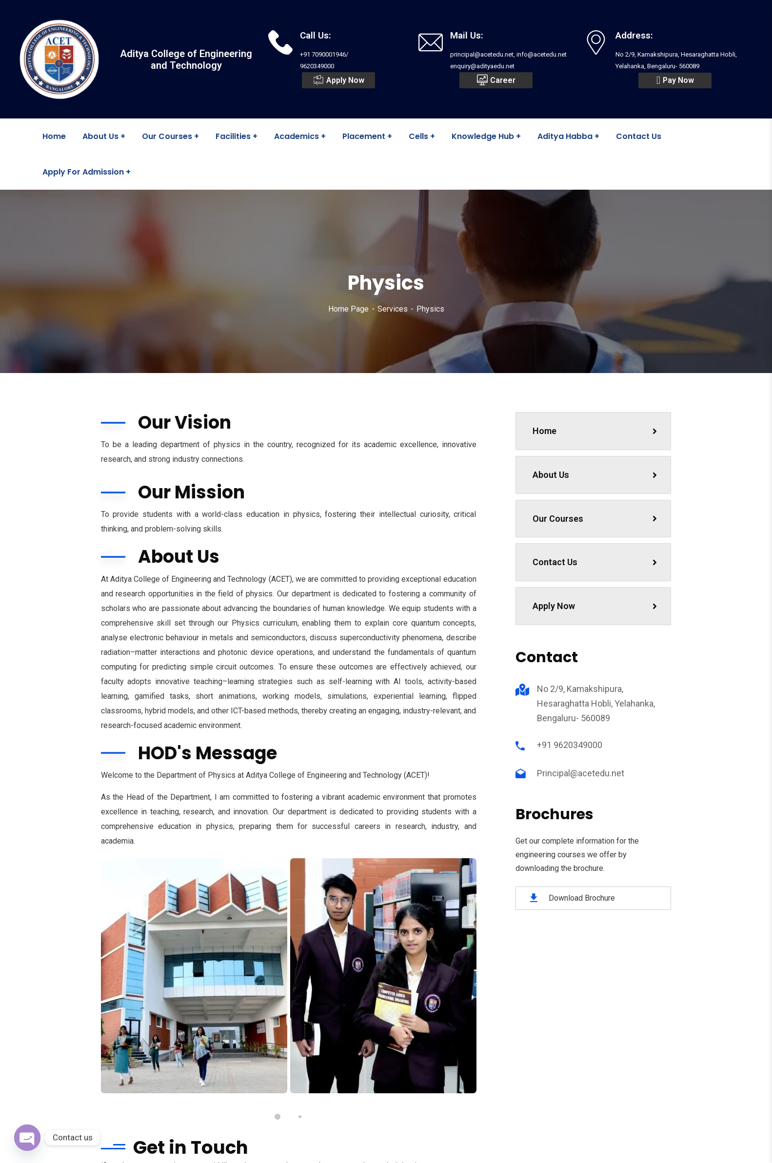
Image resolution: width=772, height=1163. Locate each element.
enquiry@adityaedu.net (347, 1056)
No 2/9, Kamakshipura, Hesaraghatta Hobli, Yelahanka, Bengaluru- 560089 (596, 703)
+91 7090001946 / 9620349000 (360, 1006)
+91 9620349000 (569, 745)
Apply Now (595, 606)
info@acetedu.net (338, 1039)
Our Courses (595, 518)
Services (392, 309)
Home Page (348, 309)
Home (595, 431)
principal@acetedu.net (346, 1022)
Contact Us (595, 562)
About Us (595, 475)
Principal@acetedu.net (580, 773)
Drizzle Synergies (455, 1147)
